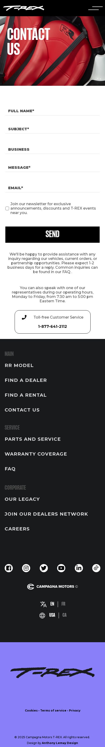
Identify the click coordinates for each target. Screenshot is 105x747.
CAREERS (17, 529)
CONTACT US (22, 410)
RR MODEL (19, 365)
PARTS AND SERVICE (33, 439)
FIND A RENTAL (26, 395)
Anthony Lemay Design (60, 743)
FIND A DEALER (26, 380)
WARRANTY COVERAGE (36, 454)
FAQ (66, 272)
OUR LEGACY (22, 499)
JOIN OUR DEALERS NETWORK (46, 514)
